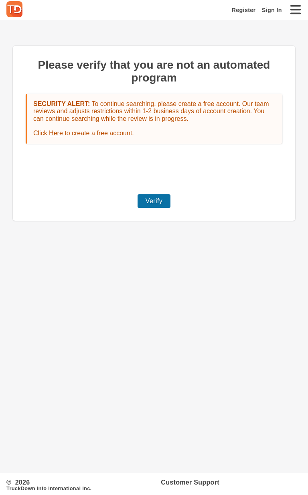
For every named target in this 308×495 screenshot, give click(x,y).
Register (244, 10)
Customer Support (190, 482)
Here (56, 133)
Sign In (272, 10)
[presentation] (154, 169)
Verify (154, 201)
